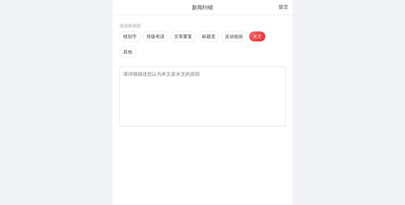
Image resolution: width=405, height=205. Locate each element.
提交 (283, 7)
